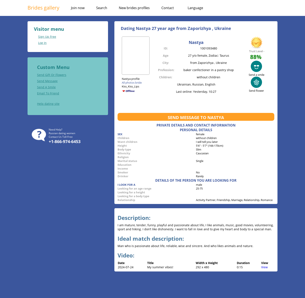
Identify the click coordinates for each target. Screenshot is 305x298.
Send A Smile (46, 87)
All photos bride (132, 82)
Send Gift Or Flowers (51, 75)
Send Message (47, 81)
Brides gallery (43, 7)
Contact (167, 8)
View (264, 267)
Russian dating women (62, 133)
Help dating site (48, 104)
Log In (42, 43)
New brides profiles (134, 8)
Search (101, 8)
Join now (78, 8)
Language (195, 8)
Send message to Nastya (196, 117)
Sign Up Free (47, 37)
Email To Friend (48, 93)
